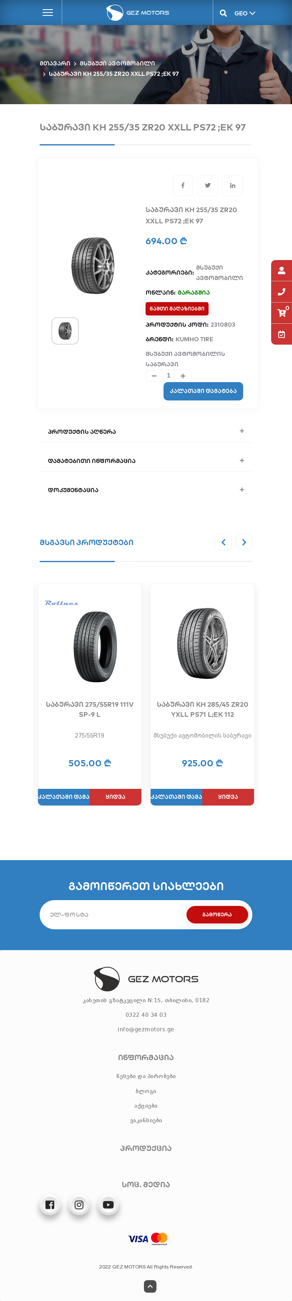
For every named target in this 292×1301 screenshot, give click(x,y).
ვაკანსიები (146, 1120)
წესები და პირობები (146, 1076)
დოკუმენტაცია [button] (73, 490)
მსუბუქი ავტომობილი (117, 63)
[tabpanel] (92, 265)
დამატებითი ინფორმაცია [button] (92, 461)
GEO (240, 13)
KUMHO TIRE (194, 339)
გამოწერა (217, 914)
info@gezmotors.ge (146, 1030)
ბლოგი (146, 1091)
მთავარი (55, 63)
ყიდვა (116, 796)
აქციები (146, 1106)
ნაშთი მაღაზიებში (177, 308)
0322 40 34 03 (146, 1015)
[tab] (65, 330)
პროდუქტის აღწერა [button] (82, 431)
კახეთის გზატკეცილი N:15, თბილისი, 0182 (146, 1000)
